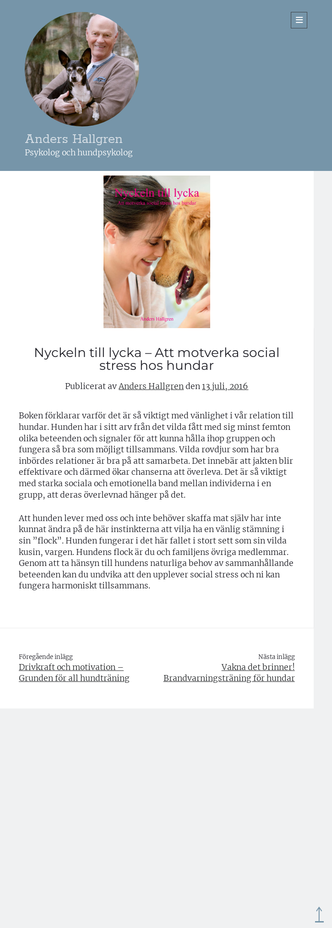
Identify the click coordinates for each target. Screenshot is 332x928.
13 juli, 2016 (225, 386)
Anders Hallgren (74, 140)
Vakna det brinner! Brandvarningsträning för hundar (229, 673)
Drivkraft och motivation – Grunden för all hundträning (74, 673)
